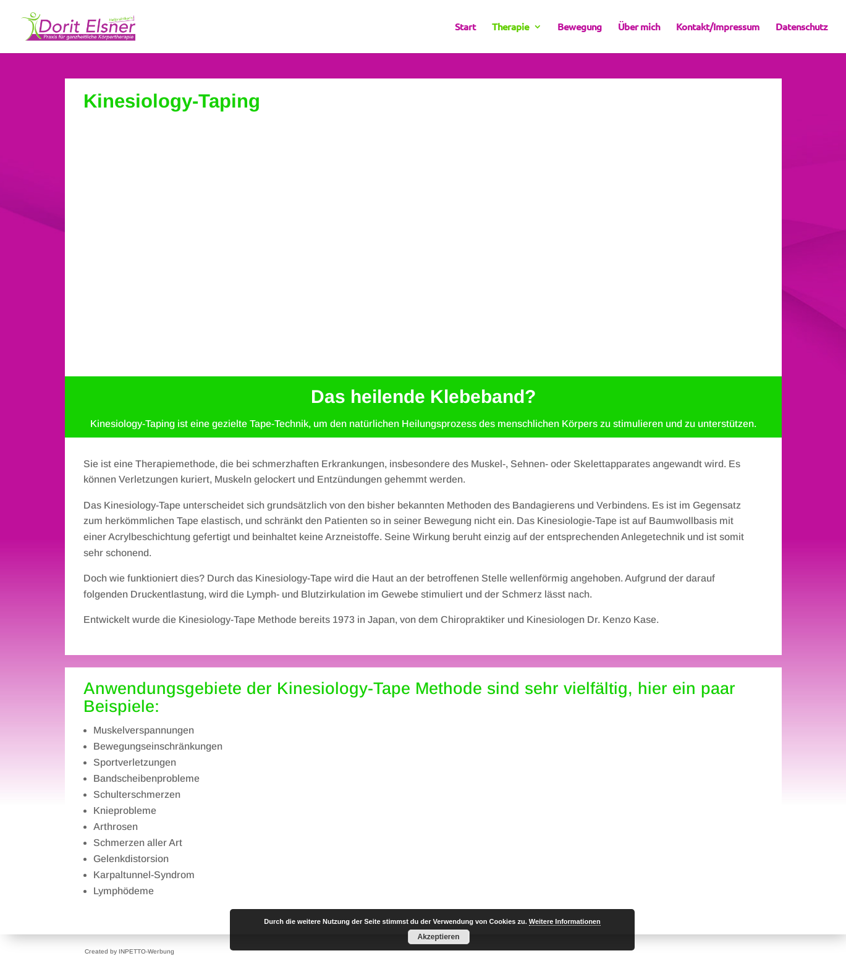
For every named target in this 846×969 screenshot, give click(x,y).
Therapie (510, 27)
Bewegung (579, 27)
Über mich (639, 27)
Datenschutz (801, 27)
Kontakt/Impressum (717, 27)
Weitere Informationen (565, 921)
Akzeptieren (438, 937)
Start (465, 27)
